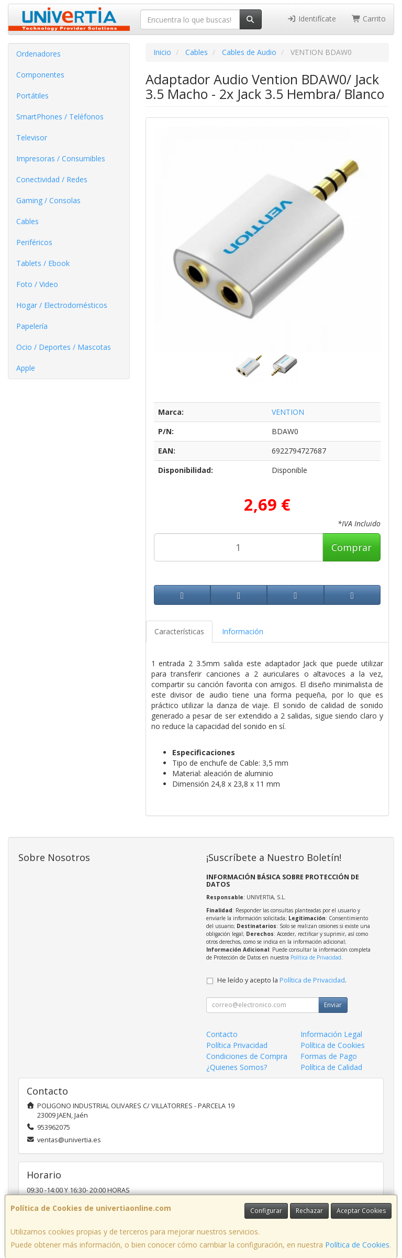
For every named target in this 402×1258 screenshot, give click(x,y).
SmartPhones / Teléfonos (60, 117)
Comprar (351, 547)
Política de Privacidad (316, 957)
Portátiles (32, 96)
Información (242, 631)
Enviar (333, 1004)
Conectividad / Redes (51, 179)
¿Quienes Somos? (236, 1067)
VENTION (288, 412)
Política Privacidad (236, 1045)
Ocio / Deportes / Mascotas (63, 347)
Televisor (31, 137)
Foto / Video (37, 284)
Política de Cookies (357, 1245)
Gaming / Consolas (48, 200)
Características (179, 631)
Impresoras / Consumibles (60, 158)
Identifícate (311, 19)
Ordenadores (38, 54)
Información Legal (331, 1034)
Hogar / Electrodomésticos (61, 305)
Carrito (369, 19)
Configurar (266, 1210)
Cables (27, 221)
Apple (25, 368)
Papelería (32, 326)
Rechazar (309, 1210)
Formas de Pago (328, 1056)
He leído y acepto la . (282, 980)
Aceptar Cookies (361, 1210)
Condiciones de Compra (246, 1056)
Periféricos (34, 242)
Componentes (40, 75)
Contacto (222, 1034)
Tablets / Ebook (43, 263)
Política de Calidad (331, 1067)
